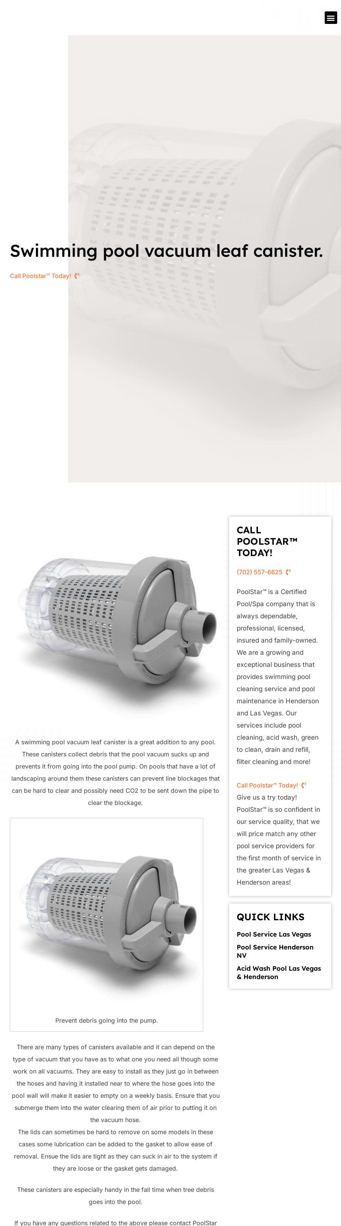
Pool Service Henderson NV (275, 951)
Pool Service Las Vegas (274, 934)
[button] (331, 17)
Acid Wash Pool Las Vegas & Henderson (279, 972)
